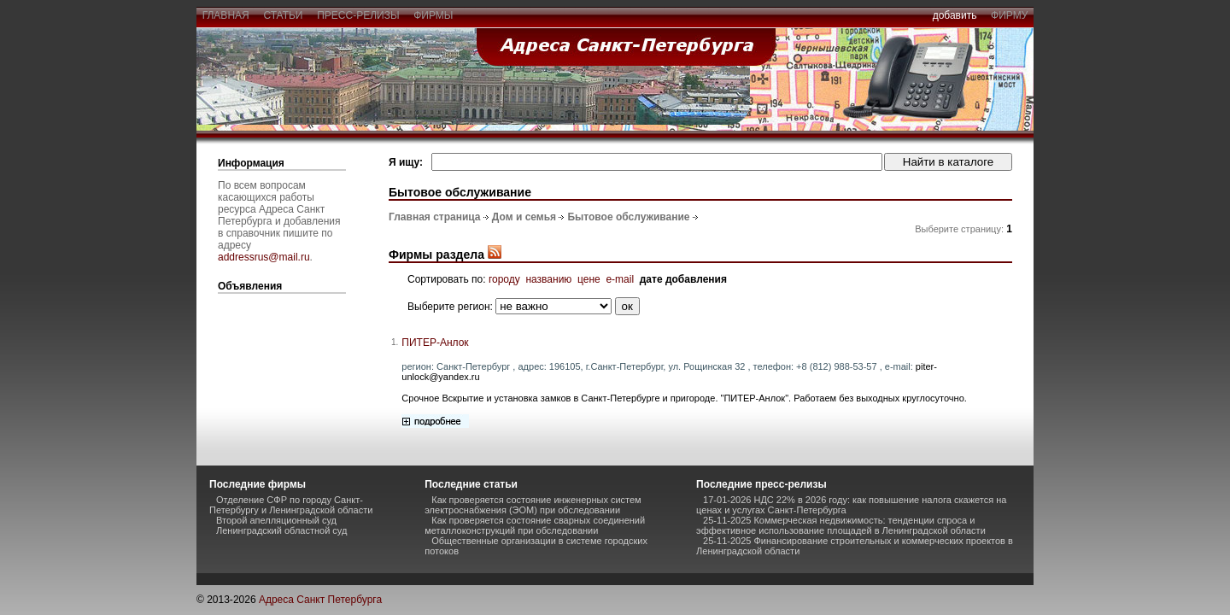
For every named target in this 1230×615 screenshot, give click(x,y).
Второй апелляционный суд (276, 520)
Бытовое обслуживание (628, 217)
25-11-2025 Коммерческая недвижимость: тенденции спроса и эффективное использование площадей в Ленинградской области (841, 525)
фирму (1009, 15)
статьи (283, 15)
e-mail (620, 279)
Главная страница (435, 217)
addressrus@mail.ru (264, 257)
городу (504, 279)
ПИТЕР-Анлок (434, 342)
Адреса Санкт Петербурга (320, 600)
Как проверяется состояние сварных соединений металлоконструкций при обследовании (535, 525)
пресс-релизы (359, 15)
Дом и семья (524, 217)
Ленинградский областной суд (281, 530)
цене (588, 279)
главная (225, 15)
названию (548, 279)
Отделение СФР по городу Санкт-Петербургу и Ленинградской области (290, 505)
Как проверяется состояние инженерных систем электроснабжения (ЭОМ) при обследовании (533, 505)
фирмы (434, 15)
